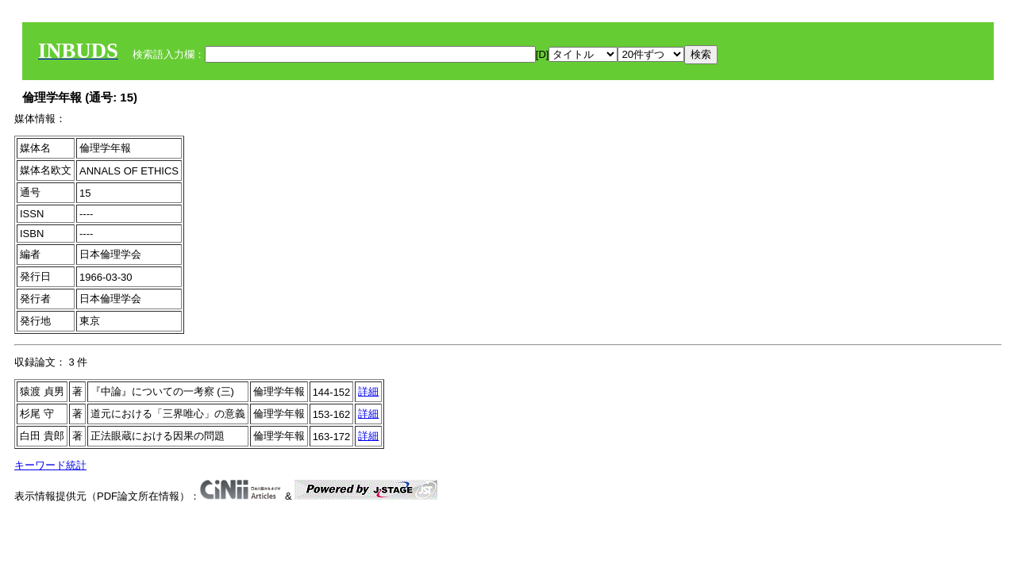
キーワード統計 (50, 465)
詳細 (368, 391)
